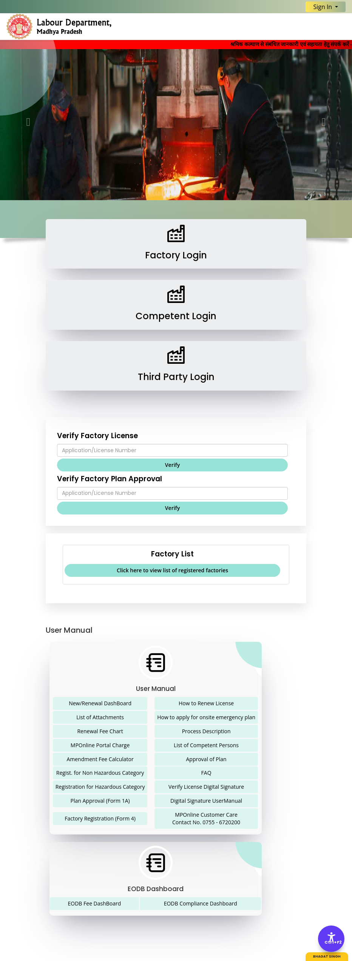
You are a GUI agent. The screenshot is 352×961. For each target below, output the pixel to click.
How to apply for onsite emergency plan (206, 717)
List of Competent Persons (206, 745)
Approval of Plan (206, 759)
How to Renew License (206, 703)
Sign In (323, 7)
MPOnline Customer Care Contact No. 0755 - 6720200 (206, 818)
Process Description (206, 731)
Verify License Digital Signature (206, 786)
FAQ (206, 772)
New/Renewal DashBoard (100, 703)
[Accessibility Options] (331, 938)
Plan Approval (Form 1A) (100, 800)
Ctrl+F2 (331, 942)
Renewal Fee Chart (100, 731)
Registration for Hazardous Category (100, 786)
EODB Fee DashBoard (94, 903)
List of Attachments (100, 717)
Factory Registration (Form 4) (100, 818)
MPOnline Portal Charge (100, 745)
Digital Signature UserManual (206, 800)
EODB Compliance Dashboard (200, 903)
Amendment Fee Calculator (99, 759)
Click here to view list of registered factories (172, 570)
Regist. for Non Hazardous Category (100, 772)
